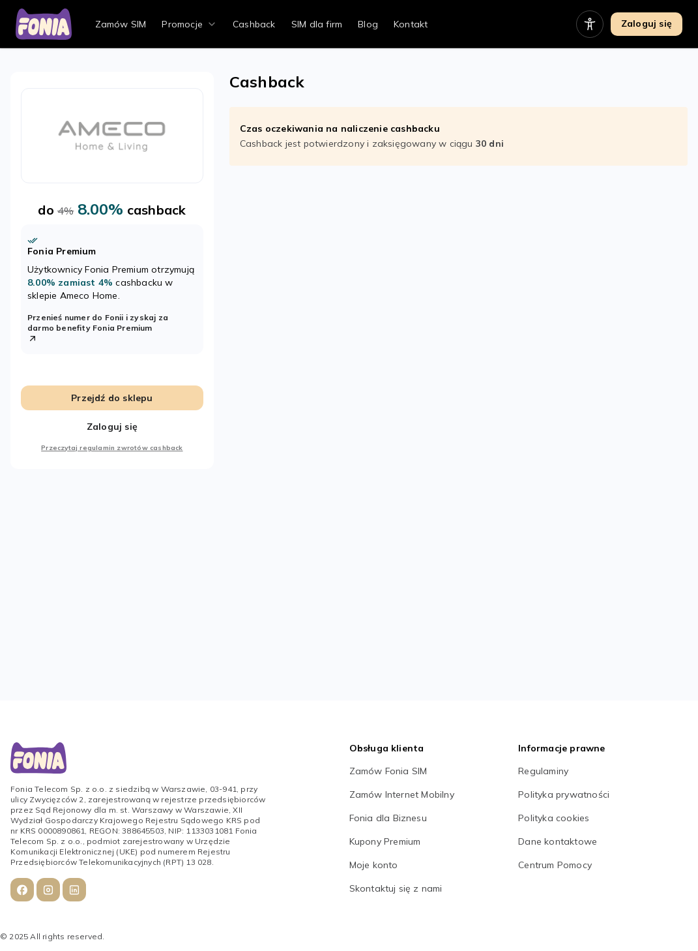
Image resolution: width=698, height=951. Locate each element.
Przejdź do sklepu (112, 398)
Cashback (254, 24)
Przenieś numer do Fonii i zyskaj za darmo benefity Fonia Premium (97, 328)
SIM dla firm (316, 24)
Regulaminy (543, 771)
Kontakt (411, 24)
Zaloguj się (646, 23)
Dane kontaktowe (557, 841)
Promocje (182, 24)
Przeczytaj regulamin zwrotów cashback (111, 448)
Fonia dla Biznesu (388, 818)
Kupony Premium (385, 841)
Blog (368, 24)
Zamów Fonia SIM (388, 771)
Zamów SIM (121, 24)
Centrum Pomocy (555, 865)
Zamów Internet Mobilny (401, 794)
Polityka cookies (553, 818)
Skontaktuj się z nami (396, 888)
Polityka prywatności (563, 794)
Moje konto (373, 865)
